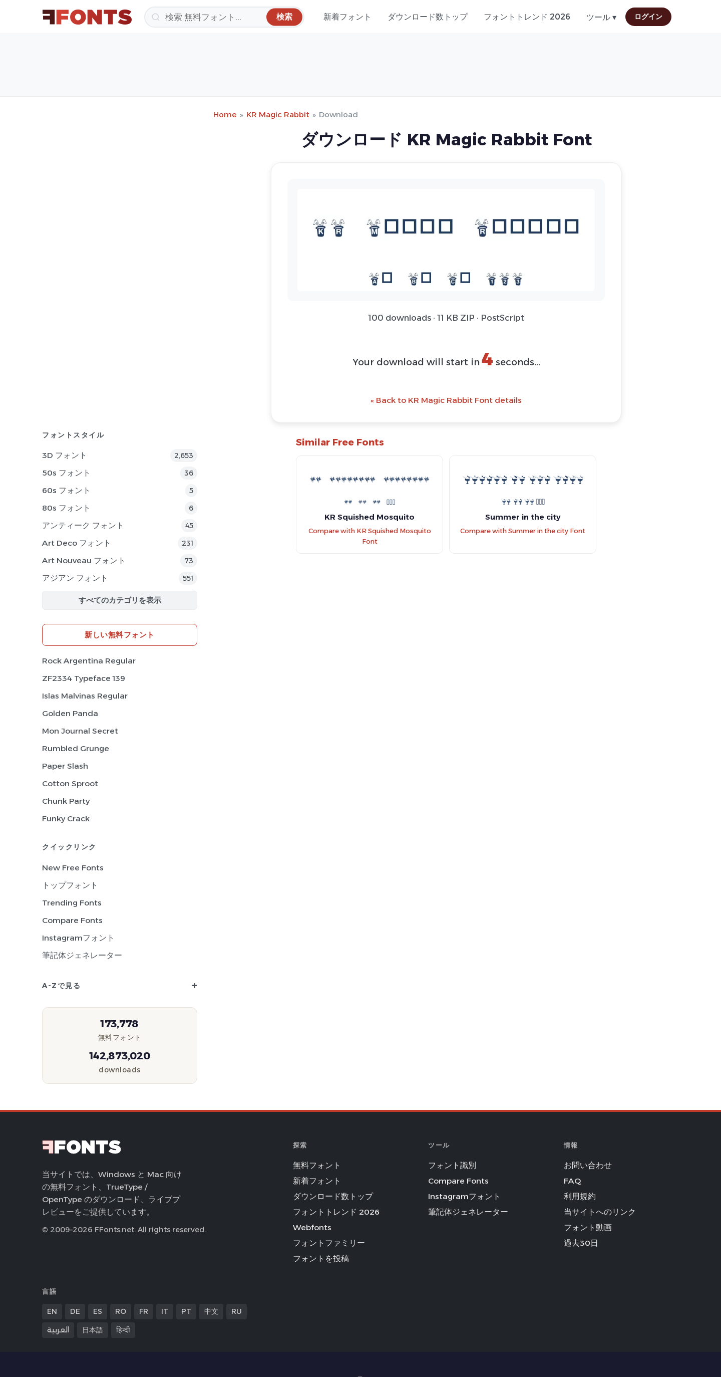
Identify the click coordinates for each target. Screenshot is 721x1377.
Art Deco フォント (76, 543)
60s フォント (66, 490)
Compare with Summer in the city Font (522, 531)
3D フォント (64, 455)
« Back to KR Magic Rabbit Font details (446, 400)
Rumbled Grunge (75, 748)
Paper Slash (65, 766)
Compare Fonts (72, 920)
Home (225, 114)
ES (97, 1311)
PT (186, 1311)
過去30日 (581, 1243)
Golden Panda (70, 713)
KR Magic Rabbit (277, 114)
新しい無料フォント (120, 634)
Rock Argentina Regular (89, 660)
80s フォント (66, 508)
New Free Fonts (73, 867)
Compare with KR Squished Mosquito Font (369, 536)
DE (75, 1311)
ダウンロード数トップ (428, 17)
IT (164, 1311)
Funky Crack (66, 818)
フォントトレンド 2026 (527, 17)
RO (120, 1311)
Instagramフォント (78, 938)
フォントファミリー (329, 1243)
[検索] (224, 17)
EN (52, 1311)
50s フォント (66, 473)
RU (236, 1311)
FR (143, 1311)
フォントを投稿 (321, 1258)
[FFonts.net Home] (87, 17)
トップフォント (70, 885)
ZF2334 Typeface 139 (83, 678)
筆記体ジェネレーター (82, 955)
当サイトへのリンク (600, 1212)
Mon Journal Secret (80, 731)
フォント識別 (452, 1165)
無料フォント (317, 1165)
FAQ (572, 1181)
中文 (211, 1311)
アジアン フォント (75, 578)
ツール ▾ (601, 17)
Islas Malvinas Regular (85, 696)
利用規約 (580, 1196)
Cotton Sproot (70, 783)
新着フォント (347, 17)
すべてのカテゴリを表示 (120, 600)
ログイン (648, 16)
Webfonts (312, 1227)
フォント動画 (588, 1227)
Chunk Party (66, 801)
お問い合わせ (588, 1165)
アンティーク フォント (83, 525)
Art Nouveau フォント (84, 560)
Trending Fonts (72, 902)
